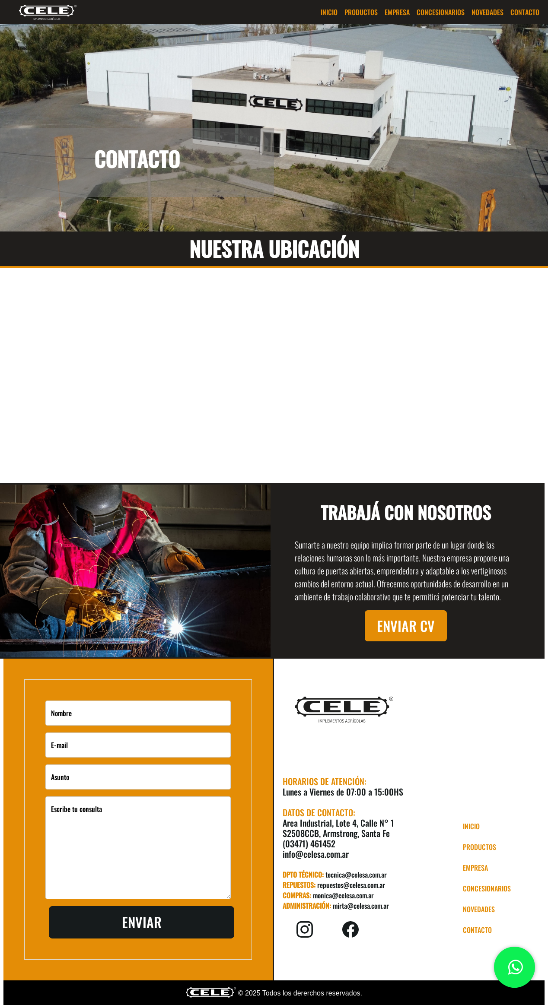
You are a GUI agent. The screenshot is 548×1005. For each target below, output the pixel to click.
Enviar (142, 922)
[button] (361, 12)
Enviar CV (406, 625)
